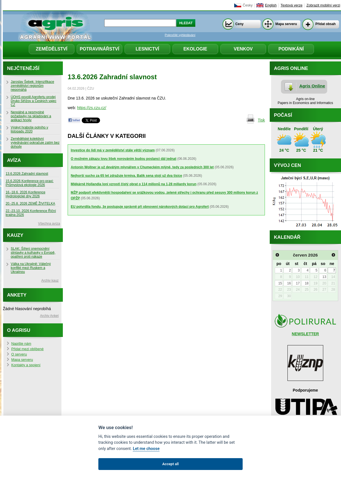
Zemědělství (51, 49)
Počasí (283, 115)
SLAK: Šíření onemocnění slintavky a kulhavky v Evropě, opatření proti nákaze (33, 253)
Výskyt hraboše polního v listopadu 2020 (29, 129)
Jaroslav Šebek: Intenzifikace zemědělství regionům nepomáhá (32, 86)
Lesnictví (147, 49)
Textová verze (292, 5)
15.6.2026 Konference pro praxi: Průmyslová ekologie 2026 (30, 183)
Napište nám (21, 344)
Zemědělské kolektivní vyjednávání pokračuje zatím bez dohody (35, 143)
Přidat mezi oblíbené (27, 349)
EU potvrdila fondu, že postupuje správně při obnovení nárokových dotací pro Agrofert (140, 207)
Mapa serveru (286, 24)
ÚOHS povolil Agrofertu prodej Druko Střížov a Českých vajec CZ (33, 101)
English (270, 5)
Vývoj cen (287, 165)
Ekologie (195, 49)
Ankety (16, 295)
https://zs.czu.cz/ (91, 107)
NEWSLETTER (305, 334)
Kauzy (15, 235)
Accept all (170, 464)
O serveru (19, 354)
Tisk (261, 120)
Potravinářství (99, 49)
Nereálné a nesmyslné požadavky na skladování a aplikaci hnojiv (31, 116)
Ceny (239, 24)
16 (289, 283)
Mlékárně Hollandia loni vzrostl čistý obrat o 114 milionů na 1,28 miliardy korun (133, 184)
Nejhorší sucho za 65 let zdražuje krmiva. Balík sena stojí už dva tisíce (126, 176)
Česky (248, 5)
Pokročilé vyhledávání (180, 35)
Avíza (14, 160)
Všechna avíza (49, 224)
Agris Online (312, 85)
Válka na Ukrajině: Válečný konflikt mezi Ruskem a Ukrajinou (31, 268)
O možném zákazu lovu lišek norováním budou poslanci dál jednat (123, 159)
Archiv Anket (49, 316)
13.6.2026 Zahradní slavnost (27, 174)
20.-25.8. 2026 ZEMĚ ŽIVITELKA (30, 204)
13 (324, 277)
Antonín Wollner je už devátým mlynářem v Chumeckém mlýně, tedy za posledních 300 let (142, 167)
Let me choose (146, 448)
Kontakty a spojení (26, 365)
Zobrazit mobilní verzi (323, 5)
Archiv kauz (50, 280)
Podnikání (291, 49)
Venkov (243, 49)
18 (306, 283)
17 (298, 283)
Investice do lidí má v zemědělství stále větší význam (113, 150)
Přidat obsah (325, 24)
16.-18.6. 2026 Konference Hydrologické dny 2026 (25, 194)
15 (280, 283)
